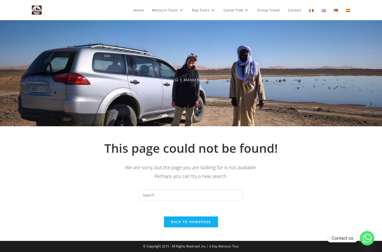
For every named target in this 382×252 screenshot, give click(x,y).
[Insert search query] (191, 195)
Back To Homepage (191, 221)
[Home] (176, 79)
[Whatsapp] (367, 238)
